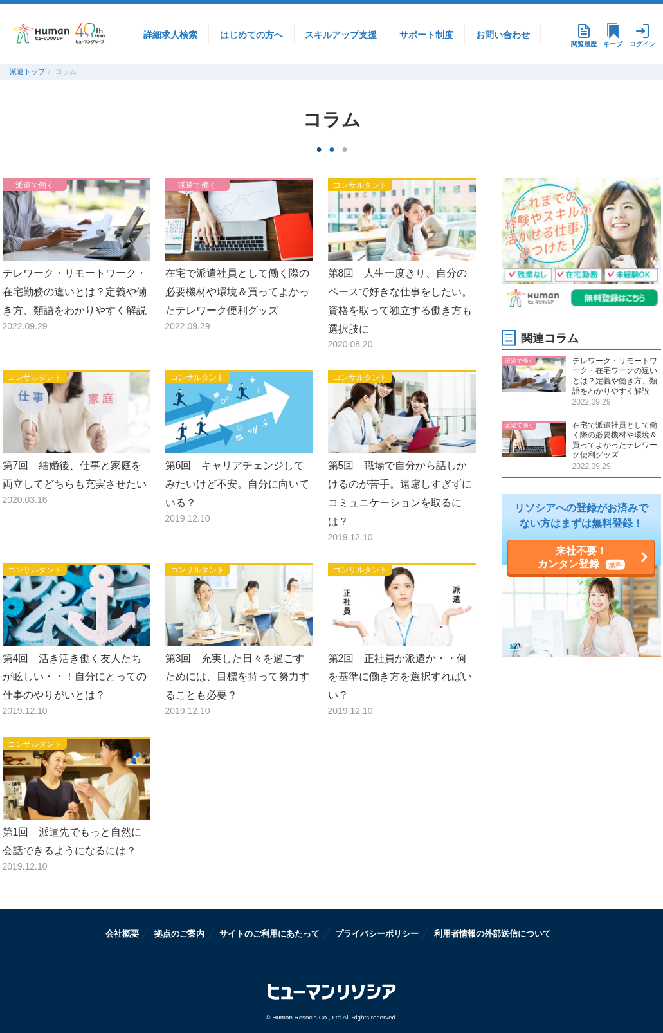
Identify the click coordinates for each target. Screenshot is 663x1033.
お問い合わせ (503, 35)
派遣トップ (27, 71)
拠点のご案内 (179, 933)
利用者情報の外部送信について (492, 933)
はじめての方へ (251, 35)
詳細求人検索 (170, 35)
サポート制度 (426, 35)
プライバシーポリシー (377, 933)
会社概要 (122, 933)
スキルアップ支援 (341, 35)
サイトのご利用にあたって (269, 933)
